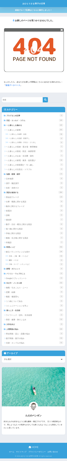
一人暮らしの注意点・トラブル (34, 169)
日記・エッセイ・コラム (34, 120)
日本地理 (34, 179)
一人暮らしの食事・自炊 (36, 134)
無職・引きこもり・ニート (34, 289)
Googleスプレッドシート (34, 279)
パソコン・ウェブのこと (34, 275)
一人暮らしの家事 (34, 130)
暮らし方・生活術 (34, 312)
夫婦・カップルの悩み (34, 345)
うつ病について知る (34, 302)
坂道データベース (13, 85)
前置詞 (34, 211)
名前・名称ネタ (34, 188)
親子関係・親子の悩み (34, 340)
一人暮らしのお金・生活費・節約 (34, 156)
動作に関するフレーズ (34, 207)
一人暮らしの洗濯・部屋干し (36, 139)
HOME (33, 449)
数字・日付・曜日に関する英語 (34, 225)
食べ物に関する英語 (34, 229)
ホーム (11, 454)
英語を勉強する (34, 193)
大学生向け (34, 326)
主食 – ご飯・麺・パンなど (36, 257)
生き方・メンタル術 (34, 284)
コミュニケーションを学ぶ (34, 307)
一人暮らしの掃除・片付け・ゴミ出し (36, 143)
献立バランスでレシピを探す (34, 252)
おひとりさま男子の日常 (33, 3)
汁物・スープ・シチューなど (36, 265)
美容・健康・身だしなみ (34, 321)
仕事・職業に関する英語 (34, 202)
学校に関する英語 (34, 234)
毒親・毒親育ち (34, 298)
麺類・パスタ (36, 261)
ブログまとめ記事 (34, 115)
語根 (34, 216)
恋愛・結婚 (34, 293)
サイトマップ (21, 454)
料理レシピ (34, 248)
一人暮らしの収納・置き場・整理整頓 (34, 147)
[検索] (45, 99)
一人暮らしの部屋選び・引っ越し (34, 165)
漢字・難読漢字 (34, 183)
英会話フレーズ (34, 198)
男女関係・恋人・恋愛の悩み (34, 336)
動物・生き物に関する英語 (34, 238)
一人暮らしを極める (34, 125)
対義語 (34, 243)
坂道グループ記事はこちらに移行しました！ (33, 10)
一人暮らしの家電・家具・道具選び (34, 160)
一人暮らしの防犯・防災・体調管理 (34, 151)
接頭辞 (34, 220)
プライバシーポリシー (37, 454)
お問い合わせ (53, 454)
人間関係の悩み (34, 331)
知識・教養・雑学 (34, 174)
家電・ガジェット (34, 269)
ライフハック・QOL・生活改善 (34, 317)
